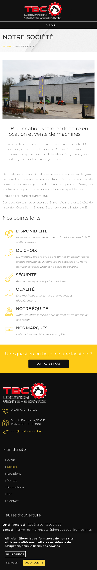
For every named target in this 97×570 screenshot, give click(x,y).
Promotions (15, 487)
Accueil (7, 46)
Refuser (12, 565)
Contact (13, 501)
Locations (14, 473)
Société (12, 466)
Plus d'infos (15, 556)
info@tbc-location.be (26, 431)
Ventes (12, 480)
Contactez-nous (49, 363)
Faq (9, 494)
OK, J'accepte (34, 565)
